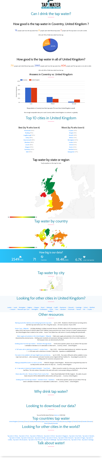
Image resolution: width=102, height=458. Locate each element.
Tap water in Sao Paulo (75, 436)
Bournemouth (27, 140)
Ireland (79, 421)
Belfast (71, 137)
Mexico (46, 423)
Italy (46, 421)
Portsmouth (27, 130)
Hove (56, 309)
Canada (31, 421)
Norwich (71, 135)
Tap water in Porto (24, 436)
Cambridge (79, 307)
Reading (27, 133)
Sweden (84, 421)
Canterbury (27, 149)
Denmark (55, 423)
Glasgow (27, 147)
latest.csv (56, 415)
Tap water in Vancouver (27, 438)
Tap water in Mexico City (64, 439)
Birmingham (71, 140)
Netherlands (37, 421)
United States (52, 421)
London (71, 142)
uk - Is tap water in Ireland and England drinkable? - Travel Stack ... (33, 368)
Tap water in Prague (80, 438)
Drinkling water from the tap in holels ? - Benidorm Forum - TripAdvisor (35, 379)
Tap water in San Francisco (35, 439)
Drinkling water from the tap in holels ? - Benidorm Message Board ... (33, 343)
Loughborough (27, 135)
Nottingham (35, 309)
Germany (21, 421)
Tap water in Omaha (14, 438)
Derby (27, 137)
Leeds (15, 307)
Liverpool (12, 309)
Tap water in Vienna (52, 438)
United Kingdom (13, 421)
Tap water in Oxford (49, 436)
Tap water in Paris (76, 439)
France (26, 421)
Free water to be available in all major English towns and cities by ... (33, 355)
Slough (71, 133)
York (84, 309)
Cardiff (56, 307)
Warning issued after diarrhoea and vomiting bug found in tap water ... (33, 323)
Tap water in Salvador (88, 436)
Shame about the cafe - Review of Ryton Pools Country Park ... (33, 374)
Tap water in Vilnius (12, 436)
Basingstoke (71, 152)
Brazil (50, 423)
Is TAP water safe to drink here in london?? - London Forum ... (32, 349)
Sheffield (71, 149)
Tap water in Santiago (88, 439)
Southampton (43, 309)
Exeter (71, 147)
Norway (65, 421)
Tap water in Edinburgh (50, 439)
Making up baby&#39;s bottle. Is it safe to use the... (28, 362)
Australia (59, 421)
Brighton (30, 307)
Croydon (71, 130)
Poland (75, 421)
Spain (43, 421)
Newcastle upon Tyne (23, 309)
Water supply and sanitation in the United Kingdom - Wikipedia (34, 336)
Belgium (70, 421)
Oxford (71, 144)
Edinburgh (49, 307)
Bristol (42, 307)
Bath (27, 152)
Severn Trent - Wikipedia (22, 328)
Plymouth (71, 307)
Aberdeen (27, 142)
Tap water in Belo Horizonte (66, 438)
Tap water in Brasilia (40, 438)
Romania (90, 421)
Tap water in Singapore (62, 436)
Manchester (63, 307)
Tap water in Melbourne (36, 436)
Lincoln (27, 144)
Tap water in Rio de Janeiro (20, 439)
